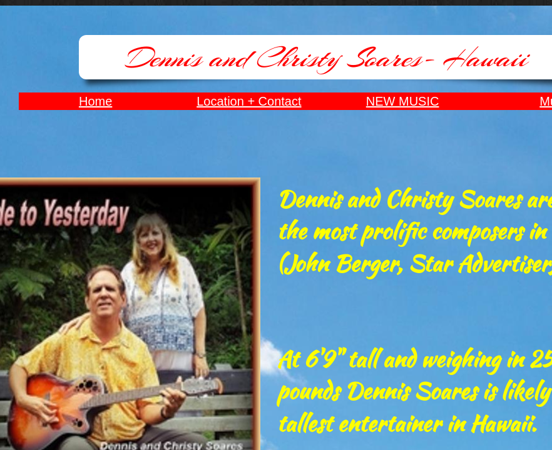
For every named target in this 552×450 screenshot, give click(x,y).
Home (95, 101)
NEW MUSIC (402, 101)
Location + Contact (249, 101)
